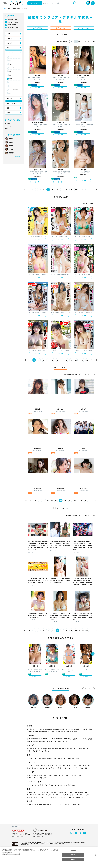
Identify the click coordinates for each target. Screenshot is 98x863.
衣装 (8, 48)
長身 (10, 75)
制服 (42, 758)
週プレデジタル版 (13, 22)
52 (87, 360)
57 (87, 189)
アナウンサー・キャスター (63, 795)
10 (76, 189)
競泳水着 (52, 758)
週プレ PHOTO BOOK (33, 739)
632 (87, 630)
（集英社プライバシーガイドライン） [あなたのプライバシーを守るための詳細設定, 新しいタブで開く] (11, 854)
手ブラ (31, 804)
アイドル (44, 792)
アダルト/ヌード (77, 797)
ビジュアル (10, 52)
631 (82, 630)
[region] (49, 855)
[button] (92, 654)
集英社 (77, 729)
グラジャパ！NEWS (13, 27)
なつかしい (64, 775)
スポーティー (12, 86)
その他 (8, 112)
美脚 (10, 71)
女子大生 (82, 792)
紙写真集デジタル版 (33, 749)
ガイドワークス (38, 729)
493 (81, 501)
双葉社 (63, 731)
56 (82, 189)
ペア (30, 785)
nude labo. (45, 751)
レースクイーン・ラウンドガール (39, 795)
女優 (54, 792)
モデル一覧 (17, 156)
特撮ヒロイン (33, 797)
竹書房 (37, 731)
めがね (62, 758)
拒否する (73, 855)
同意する (73, 859)
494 (86, 501)
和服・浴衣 (73, 758)
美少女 (31, 775)
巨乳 (10, 60)
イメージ (9, 99)
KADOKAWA (46, 729)
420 (51, 501)
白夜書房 (57, 731)
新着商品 (7, 123)
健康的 (10, 78)
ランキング (8, 126)
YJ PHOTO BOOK (46, 739)
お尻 (10, 64)
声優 (73, 792)
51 (82, 360)
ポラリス (38, 751)
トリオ (39, 785)
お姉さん (42, 775)
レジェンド (46, 797)
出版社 (8, 34)
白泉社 (52, 731)
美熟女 (52, 775)
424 (70, 501)
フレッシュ (11, 82)
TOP (4, 8)
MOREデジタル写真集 (69, 739)
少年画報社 (30, 731)
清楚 (31, 778)
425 (74, 501)
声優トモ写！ (31, 751)
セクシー (88, 775)
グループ (49, 785)
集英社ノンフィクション (48, 741)
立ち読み (37, 88)
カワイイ (76, 775)
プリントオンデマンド (81, 749)
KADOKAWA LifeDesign (58, 729)
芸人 (56, 797)
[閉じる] (95, 855)
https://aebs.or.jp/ (25, 844)
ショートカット (12, 67)
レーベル (9, 38)
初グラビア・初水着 (45, 804)
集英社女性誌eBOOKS (33, 741)
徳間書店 (42, 731)
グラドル (32, 792)
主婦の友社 (83, 729)
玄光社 (68, 729)
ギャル (10, 93)
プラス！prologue (45, 749)
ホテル (59, 785)
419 (47, 501)
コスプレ (32, 758)
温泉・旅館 (70, 785)
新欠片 (47, 731)
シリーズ (9, 43)
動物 (67, 804)
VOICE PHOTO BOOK (68, 749)
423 (65, 501)
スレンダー (11, 56)
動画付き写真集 (56, 749)
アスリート (66, 797)
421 (56, 501)
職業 (8, 108)
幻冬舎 (72, 729)
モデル (63, 792)
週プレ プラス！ (12, 25)
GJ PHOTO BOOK (56, 739)
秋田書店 (29, 729)
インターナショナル (13, 89)
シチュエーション (12, 103)
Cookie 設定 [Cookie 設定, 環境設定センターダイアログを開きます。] (73, 850)
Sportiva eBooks (61, 741)
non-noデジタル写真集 (83, 739)
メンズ (58, 804)
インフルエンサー (82, 795)
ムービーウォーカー (72, 731)
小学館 (89, 729)
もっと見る (88, 689)
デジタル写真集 (12, 19)
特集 (6, 129)
